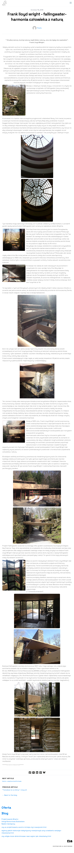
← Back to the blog (9, 795)
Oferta (6, 808)
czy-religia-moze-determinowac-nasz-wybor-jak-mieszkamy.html (26, 836)
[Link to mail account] (71, 841)
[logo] (4, 3)
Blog (5, 813)
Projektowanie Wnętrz (10, 819)
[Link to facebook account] (68, 841)
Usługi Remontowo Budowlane (13, 821)
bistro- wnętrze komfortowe (11, 781)
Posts (39, 28)
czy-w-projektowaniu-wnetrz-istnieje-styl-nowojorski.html (24, 827)
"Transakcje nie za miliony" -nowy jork (14, 790)
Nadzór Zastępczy (8, 824)
